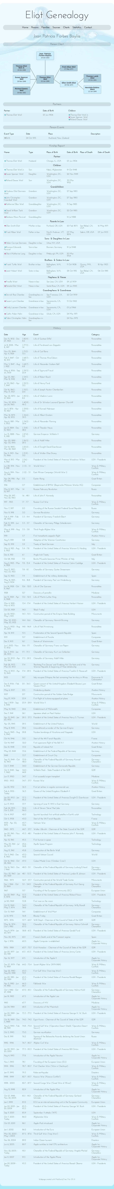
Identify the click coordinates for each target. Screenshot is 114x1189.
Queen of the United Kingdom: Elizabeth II (52, 791)
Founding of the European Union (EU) (50, 1062)
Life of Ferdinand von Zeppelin (47, 345)
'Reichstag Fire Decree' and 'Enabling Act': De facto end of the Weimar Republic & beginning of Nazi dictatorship (60, 666)
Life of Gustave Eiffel (42, 339)
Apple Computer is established (46, 941)
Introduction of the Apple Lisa (46, 996)
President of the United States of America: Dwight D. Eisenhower (61, 798)
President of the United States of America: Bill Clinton (56, 1049)
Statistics (76, 27)
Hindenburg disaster (42, 690)
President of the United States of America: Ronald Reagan (58, 977)
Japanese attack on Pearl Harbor (47, 713)
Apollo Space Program (43, 844)
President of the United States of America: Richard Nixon (57, 895)
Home (25, 27)
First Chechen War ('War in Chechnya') (51, 1066)
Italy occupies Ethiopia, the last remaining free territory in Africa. (61, 677)
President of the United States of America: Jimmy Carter (57, 952)
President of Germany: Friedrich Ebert (50, 517)
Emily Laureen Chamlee (15, 307)
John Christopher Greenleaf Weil (12, 199)
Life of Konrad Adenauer (44, 409)
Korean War (39, 781)
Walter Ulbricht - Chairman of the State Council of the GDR (59, 829)
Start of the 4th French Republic (47, 739)
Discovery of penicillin (42, 593)
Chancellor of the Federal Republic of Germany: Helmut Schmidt (61, 924)
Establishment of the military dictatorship (50, 576)
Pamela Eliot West (13, 286)
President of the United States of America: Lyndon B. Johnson (59, 874)
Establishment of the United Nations (49, 724)
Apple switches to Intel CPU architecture (51, 1144)
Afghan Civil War (41, 1043)
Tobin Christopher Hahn (15, 318)
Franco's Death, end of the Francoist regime (52, 937)
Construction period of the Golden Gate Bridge (53, 694)
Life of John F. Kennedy (44, 496)
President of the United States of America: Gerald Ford (57, 931)
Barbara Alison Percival (14, 217)
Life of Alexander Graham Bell (46, 364)
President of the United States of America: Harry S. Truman (59, 717)
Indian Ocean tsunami (43, 1140)
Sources (56, 27)
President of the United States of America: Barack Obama (58, 1163)
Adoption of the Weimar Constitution (50, 540)
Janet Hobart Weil (13, 271)
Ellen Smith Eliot (12, 226)
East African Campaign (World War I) (50, 472)
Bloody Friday (39, 916)
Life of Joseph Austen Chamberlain (48, 390)
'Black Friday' (39, 610)
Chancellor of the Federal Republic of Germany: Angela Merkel (60, 1151)
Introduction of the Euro (44, 1130)
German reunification (42, 1032)
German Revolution (42, 512)
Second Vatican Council (43, 855)
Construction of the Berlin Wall (47, 850)
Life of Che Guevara (42, 586)
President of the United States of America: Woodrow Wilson (59, 460)
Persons (34, 27)
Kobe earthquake (41, 1072)
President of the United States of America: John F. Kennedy (59, 833)
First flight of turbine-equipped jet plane (51, 698)
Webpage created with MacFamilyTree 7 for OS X (57, 1179)
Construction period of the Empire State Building (54, 614)
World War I (39, 466)
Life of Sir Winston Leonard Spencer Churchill (53, 402)
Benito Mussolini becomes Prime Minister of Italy (54, 559)
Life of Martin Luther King (45, 597)
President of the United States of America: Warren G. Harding (60, 548)
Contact (88, 27)
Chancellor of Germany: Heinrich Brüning (51, 620)
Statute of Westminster (43, 641)
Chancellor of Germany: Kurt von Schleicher (52, 652)
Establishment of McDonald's (46, 709)
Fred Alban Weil (12, 232)
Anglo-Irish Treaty (41, 555)
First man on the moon (43, 901)
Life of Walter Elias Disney (45, 453)
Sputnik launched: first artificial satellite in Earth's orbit (56, 814)
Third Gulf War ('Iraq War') (46, 1134)
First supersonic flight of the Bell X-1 (49, 743)
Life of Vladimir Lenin (43, 396)
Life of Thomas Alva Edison (45, 358)
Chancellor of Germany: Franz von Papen (51, 646)
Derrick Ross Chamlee (14, 295)
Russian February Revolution (45, 489)
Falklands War (40, 984)
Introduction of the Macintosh (46, 1007)
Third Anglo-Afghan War (44, 529)
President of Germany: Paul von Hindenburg (52, 580)
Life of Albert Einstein (43, 415)
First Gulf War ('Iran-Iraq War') (47, 971)
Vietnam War (40, 823)
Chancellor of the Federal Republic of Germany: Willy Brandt (59, 905)
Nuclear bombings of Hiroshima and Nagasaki (53, 732)
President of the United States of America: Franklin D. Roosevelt (60, 671)
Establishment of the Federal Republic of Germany (55, 751)
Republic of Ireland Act (43, 747)
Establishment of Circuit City (45, 755)
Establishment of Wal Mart (45, 912)
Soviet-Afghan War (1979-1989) (47, 964)
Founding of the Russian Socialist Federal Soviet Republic (57, 508)
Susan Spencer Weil (77, 117)
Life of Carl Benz (41, 351)
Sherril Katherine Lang (14, 254)
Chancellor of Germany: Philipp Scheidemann (52, 523)
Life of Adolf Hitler (42, 440)
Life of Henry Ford (42, 383)
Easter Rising (39, 479)
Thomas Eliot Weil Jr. (78, 115)
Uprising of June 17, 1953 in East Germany (51, 804)
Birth (7, 138)
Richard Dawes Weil (77, 119)
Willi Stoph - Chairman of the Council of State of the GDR (58, 920)
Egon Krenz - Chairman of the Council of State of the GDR (58, 1020)
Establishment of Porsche (44, 637)
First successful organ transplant (47, 776)
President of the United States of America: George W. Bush (59, 1106)
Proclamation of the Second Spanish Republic (52, 633)
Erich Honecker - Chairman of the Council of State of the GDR (60, 948)
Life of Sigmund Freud (43, 371)
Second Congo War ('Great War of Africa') (52, 1083)
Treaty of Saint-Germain (44, 544)
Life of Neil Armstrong (43, 627)
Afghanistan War (41, 1117)
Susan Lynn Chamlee (14, 301)
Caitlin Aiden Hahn (13, 314)
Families (46, 27)
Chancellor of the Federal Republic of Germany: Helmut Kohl (59, 990)
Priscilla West (10, 282)
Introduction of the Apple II (45, 958)
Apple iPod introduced (43, 1123)
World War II (40, 703)
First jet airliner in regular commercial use (51, 787)
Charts (66, 27)
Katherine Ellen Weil (14, 204)
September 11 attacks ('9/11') (45, 1113)
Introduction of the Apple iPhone (47, 1157)
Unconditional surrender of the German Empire (54, 728)
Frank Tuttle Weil (12, 264)
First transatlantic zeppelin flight (47, 536)
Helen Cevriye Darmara (15, 243)
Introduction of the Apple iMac (47, 1089)
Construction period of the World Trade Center (54, 880)
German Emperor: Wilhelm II (46, 434)
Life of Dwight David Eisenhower (48, 447)
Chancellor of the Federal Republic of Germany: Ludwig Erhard (60, 867)
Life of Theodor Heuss (43, 428)
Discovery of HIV (41, 1003)
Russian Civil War (41, 502)
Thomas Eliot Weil (13, 115)
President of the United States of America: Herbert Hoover (58, 603)
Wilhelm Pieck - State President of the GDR (52, 770)
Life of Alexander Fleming (45, 421)
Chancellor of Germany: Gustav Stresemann (52, 569)
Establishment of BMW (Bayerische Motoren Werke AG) (58, 485)
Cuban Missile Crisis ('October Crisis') (50, 861)
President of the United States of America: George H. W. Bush (60, 1013)
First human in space (42, 840)
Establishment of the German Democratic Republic (54, 766)
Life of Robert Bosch (42, 377)
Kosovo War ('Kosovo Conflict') (47, 1077)
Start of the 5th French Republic (47, 819)
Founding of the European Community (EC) (53, 891)
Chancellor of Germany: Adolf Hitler (49, 658)
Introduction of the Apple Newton (48, 1056)
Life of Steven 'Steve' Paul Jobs (47, 808)
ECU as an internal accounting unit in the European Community (60, 1102)
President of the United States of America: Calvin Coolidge (58, 563)
